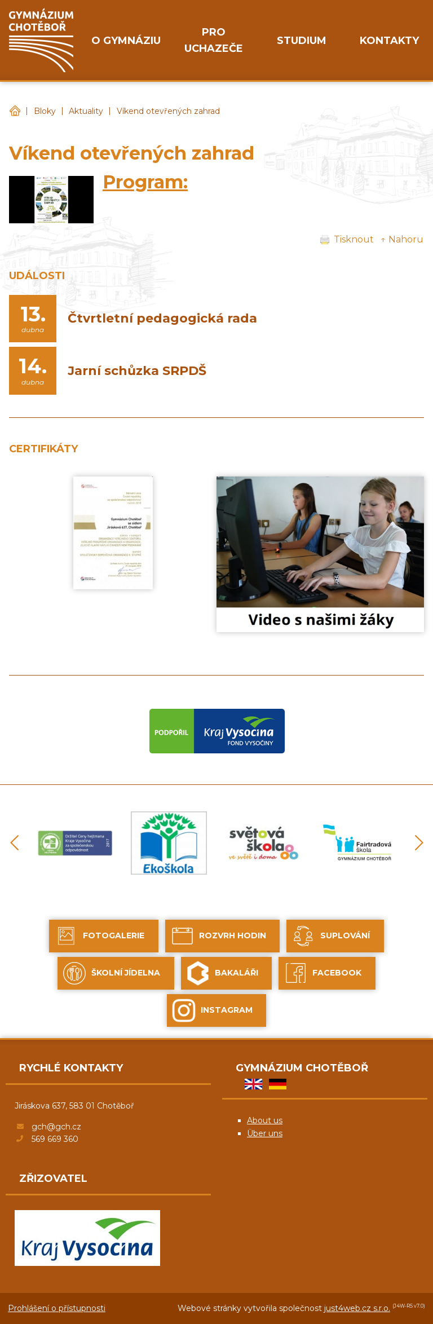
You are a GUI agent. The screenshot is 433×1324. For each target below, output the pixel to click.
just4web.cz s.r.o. (357, 1308)
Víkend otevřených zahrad (168, 111)
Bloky (45, 111)
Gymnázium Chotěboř (14, 111)
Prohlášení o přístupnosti (56, 1308)
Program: (145, 182)
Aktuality (86, 111)
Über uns (264, 1133)
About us (264, 1120)
